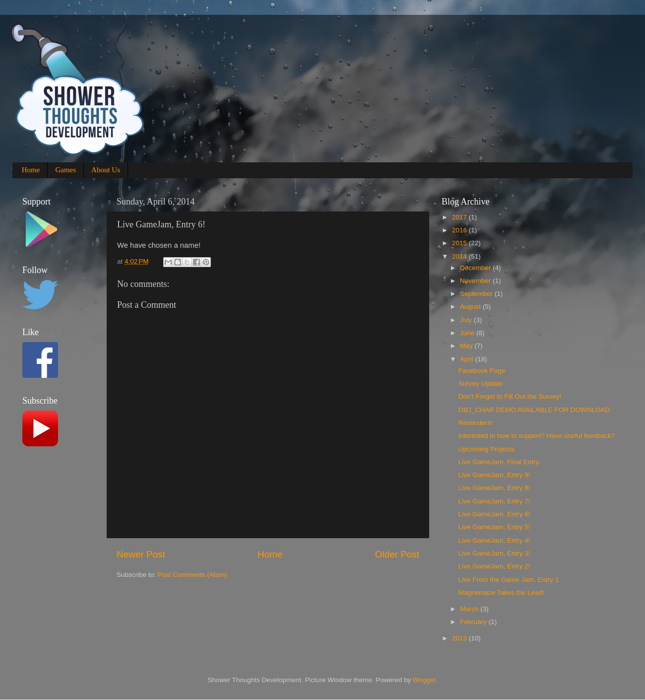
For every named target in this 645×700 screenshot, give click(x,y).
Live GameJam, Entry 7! (494, 501)
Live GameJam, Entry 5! (494, 527)
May (467, 346)
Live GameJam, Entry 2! (494, 566)
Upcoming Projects (486, 449)
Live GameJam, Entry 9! (494, 475)
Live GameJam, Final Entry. (499, 462)
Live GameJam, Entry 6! (494, 514)
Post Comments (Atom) (192, 574)
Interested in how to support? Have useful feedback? (536, 435)
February (474, 622)
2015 (460, 243)
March (470, 609)
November (476, 280)
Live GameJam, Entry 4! (494, 540)
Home (31, 170)
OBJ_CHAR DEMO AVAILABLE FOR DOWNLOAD (534, 410)
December (476, 268)
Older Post (397, 554)
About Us (105, 170)
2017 (460, 217)
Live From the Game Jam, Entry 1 (508, 579)
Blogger (424, 680)
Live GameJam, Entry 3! (494, 553)
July (467, 320)
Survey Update (480, 383)
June (468, 333)
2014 (460, 256)
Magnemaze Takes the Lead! (501, 592)
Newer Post (141, 554)
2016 (460, 230)
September (477, 293)
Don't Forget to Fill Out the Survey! (509, 396)
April (467, 359)
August (471, 306)
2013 (460, 638)
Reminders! (475, 422)
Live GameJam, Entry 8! (494, 487)
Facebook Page (482, 370)
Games (65, 170)
